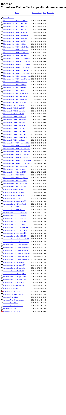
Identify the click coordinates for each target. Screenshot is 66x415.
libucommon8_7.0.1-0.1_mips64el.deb (15, 131)
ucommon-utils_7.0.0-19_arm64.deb (14, 204)
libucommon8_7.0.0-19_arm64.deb (14, 108)
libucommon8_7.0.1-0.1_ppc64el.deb (15, 137)
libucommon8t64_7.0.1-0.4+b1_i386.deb (16, 154)
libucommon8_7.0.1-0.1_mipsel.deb (14, 134)
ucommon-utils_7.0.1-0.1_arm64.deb (14, 215)
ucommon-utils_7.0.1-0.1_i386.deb (14, 224)
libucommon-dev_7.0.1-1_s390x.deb (14, 102)
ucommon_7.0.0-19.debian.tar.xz (13, 285)
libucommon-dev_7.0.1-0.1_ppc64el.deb (16, 53)
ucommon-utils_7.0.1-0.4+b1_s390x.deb (16, 259)
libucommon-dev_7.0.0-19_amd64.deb (15, 21)
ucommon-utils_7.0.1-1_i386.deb (13, 271)
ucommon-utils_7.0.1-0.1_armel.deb (14, 218)
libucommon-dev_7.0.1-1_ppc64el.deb (15, 96)
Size (44, 13)
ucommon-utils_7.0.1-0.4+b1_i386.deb (15, 250)
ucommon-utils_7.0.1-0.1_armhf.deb (14, 221)
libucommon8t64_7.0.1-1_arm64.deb (14, 169)
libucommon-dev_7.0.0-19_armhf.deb (15, 26)
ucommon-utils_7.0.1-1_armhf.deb (14, 268)
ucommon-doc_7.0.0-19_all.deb (13, 189)
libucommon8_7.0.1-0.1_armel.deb (14, 122)
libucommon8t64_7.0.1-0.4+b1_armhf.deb (16, 151)
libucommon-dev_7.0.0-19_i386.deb (14, 29)
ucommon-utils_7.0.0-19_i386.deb (14, 210)
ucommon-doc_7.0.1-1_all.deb (12, 198)
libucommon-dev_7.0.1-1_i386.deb (14, 90)
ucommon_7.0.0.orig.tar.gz (11, 291)
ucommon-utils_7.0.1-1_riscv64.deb (14, 279)
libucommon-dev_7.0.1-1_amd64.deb (15, 82)
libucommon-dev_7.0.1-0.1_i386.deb (14, 44)
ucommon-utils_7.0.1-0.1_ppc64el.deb (15, 233)
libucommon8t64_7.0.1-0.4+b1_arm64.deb (16, 146)
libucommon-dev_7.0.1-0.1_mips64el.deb (16, 47)
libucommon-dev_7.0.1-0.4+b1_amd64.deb (16, 58)
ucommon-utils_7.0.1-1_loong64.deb (14, 274)
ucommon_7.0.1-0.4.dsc (10, 303)
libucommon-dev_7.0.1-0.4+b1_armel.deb (16, 64)
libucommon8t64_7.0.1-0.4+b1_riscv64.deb (17, 160)
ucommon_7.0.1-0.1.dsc (10, 297)
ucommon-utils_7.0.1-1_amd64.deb (14, 262)
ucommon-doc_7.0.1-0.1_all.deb (13, 192)
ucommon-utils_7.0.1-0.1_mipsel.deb (15, 230)
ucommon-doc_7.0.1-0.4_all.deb (13, 195)
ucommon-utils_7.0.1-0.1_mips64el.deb (15, 227)
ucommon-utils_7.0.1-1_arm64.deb (14, 265)
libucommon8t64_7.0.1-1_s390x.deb (14, 186)
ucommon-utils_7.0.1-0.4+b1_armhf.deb (16, 247)
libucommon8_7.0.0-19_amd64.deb (14, 105)
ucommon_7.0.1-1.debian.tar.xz (13, 306)
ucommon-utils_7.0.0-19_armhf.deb (14, 207)
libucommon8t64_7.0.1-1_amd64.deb (15, 166)
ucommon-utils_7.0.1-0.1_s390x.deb (14, 236)
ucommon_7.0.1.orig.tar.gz (11, 311)
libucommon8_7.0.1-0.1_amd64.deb (14, 117)
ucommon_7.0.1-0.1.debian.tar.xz (13, 294)
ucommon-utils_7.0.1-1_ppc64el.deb (14, 277)
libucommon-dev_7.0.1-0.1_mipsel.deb (15, 50)
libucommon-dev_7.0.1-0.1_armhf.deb (15, 41)
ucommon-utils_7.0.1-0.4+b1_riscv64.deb (16, 256)
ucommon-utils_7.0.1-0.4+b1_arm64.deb (16, 242)
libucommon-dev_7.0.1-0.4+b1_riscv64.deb (17, 76)
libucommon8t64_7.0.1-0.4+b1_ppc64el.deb (17, 157)
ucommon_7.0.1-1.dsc (10, 309)
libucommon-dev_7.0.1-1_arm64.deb (14, 85)
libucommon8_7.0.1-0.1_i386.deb (13, 128)
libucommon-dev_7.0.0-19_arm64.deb (15, 24)
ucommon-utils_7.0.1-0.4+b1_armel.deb (15, 245)
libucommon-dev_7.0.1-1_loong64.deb (15, 93)
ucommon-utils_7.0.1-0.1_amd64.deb (15, 213)
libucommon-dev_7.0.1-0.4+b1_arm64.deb (16, 61)
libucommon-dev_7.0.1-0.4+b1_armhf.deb (16, 67)
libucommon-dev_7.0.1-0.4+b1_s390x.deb (16, 79)
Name (17, 13)
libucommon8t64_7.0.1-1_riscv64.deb (15, 183)
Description (50, 13)
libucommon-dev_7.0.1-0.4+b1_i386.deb (16, 70)
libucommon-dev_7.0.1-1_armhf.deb (14, 88)
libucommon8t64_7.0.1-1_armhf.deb (14, 172)
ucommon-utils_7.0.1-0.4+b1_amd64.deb (16, 239)
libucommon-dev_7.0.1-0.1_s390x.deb (15, 56)
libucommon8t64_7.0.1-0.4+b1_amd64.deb (16, 143)
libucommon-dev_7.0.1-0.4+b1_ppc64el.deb (17, 73)
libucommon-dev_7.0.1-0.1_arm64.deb (15, 35)
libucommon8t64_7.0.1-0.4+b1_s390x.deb (16, 163)
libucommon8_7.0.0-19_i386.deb (13, 114)
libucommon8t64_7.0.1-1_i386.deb (14, 175)
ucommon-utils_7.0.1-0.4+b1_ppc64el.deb (16, 253)
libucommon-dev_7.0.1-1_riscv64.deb (15, 99)
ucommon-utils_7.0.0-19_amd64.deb (14, 201)
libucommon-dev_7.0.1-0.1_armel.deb (15, 38)
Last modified (37, 13)
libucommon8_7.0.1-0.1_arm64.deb (14, 119)
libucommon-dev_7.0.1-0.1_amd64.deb (15, 32)
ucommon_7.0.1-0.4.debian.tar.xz (13, 300)
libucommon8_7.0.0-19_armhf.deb (14, 111)
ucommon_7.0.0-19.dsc (10, 288)
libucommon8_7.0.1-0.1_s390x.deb (14, 140)
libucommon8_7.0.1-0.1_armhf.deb (14, 125)
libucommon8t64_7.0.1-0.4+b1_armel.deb (16, 149)
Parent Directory (8, 18)
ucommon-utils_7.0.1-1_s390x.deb (14, 282)
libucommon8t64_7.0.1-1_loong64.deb (15, 178)
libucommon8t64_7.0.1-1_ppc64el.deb (15, 181)
